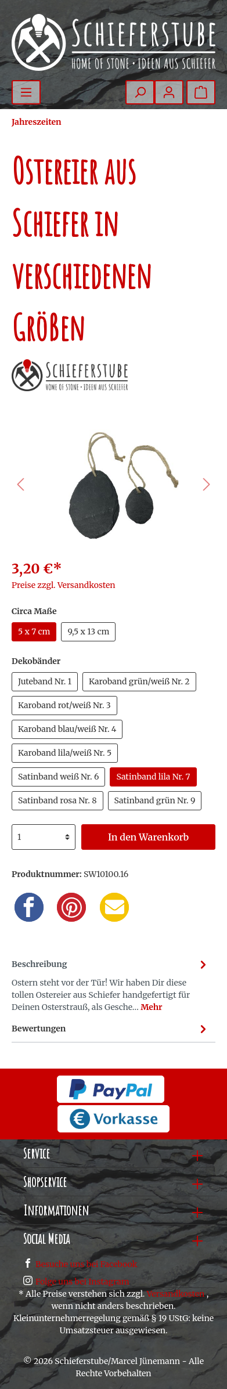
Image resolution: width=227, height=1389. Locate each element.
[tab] (111, 983)
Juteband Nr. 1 (44, 681)
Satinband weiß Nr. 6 (58, 776)
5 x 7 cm (34, 631)
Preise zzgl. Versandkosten (64, 585)
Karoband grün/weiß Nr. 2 (139, 681)
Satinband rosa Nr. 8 (57, 800)
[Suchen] (139, 92)
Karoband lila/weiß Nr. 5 (64, 753)
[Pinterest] (71, 907)
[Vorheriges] (20, 484)
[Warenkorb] (200, 92)
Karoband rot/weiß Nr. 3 (64, 705)
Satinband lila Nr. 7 (153, 776)
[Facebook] (29, 907)
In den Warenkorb (148, 837)
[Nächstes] (206, 484)
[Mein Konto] (168, 92)
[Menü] (26, 92)
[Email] (114, 907)
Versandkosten (176, 1294)
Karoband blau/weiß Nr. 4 (67, 729)
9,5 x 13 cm (88, 631)
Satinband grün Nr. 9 (155, 800)
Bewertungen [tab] (111, 1028)
